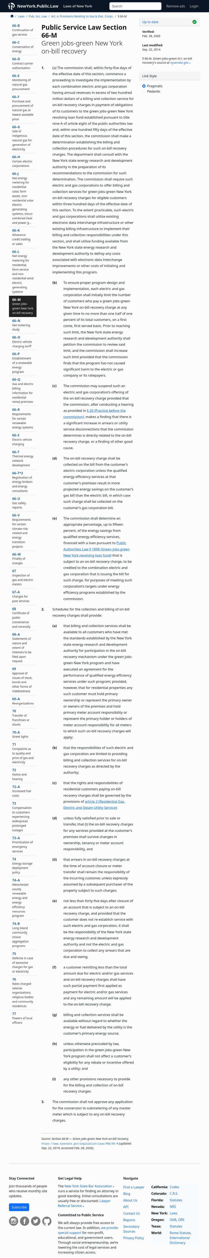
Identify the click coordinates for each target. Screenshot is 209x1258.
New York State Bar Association (88, 1186)
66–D (22, 63)
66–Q (22, 390)
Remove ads (175, 6)
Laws (21, 16)
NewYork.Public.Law (37, 6)
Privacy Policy (133, 1238)
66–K (21, 237)
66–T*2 (22, 482)
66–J (23, 198)
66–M (22, 306)
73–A (22, 844)
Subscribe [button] (19, 1207)
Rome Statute (180, 1233)
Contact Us (131, 1213)
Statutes (176, 1200)
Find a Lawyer (133, 1187)
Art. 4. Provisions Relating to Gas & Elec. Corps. (82, 16)
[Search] (135, 6)
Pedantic (153, 91)
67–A (20, 596)
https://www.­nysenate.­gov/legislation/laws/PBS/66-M (79, 1144)
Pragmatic (155, 86)
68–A (21, 647)
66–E (21, 82)
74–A (20, 898)
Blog (126, 1193)
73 (22, 816)
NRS (173, 1206)
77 (22, 1018)
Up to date (150, 22)
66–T (22, 458)
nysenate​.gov (179, 63)
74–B (20, 934)
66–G (22, 138)
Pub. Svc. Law (38, 16)
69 (22, 680)
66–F (22, 108)
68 (21, 617)
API (125, 1207)
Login (194, 6)
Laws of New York (77, 6)
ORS (181, 1219)
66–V (21, 530)
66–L (22, 271)
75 (22, 962)
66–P (22, 363)
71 (23, 753)
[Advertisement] (169, 129)
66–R (22, 418)
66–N (21, 325)
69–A (23, 701)
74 (22, 865)
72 (19, 774)
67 (22, 577)
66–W (18, 558)
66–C (22, 46)
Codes (174, 1187)
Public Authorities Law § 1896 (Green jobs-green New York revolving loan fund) (96, 548)
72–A (21, 791)
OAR (173, 1219)
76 (22, 992)
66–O (22, 341)
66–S (22, 439)
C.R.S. (174, 1193)
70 (21, 717)
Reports (129, 1220)
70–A (20, 734)
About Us (130, 1200)
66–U (19, 503)
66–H (22, 161)
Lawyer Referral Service (84, 1203)
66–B (22, 29)
